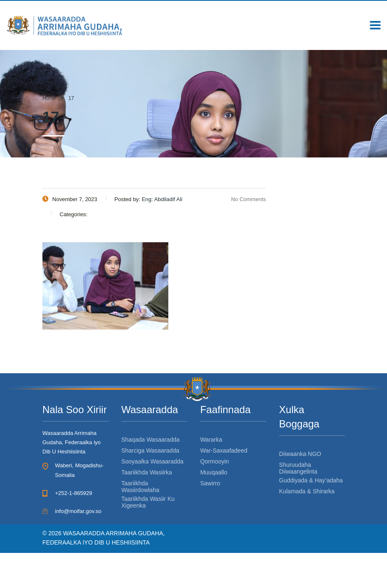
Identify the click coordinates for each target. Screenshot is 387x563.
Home (49, 98)
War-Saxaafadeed (223, 450)
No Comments (243, 199)
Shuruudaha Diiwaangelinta (298, 468)
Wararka (211, 439)
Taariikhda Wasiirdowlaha (140, 486)
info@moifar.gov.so (78, 511)
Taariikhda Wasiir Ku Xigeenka (148, 502)
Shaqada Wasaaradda (150, 439)
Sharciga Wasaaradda (150, 450)
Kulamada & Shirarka (307, 491)
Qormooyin (214, 461)
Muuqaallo (213, 472)
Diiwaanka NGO (300, 453)
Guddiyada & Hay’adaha (311, 480)
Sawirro (210, 483)
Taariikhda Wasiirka (146, 472)
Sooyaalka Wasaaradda (152, 461)
